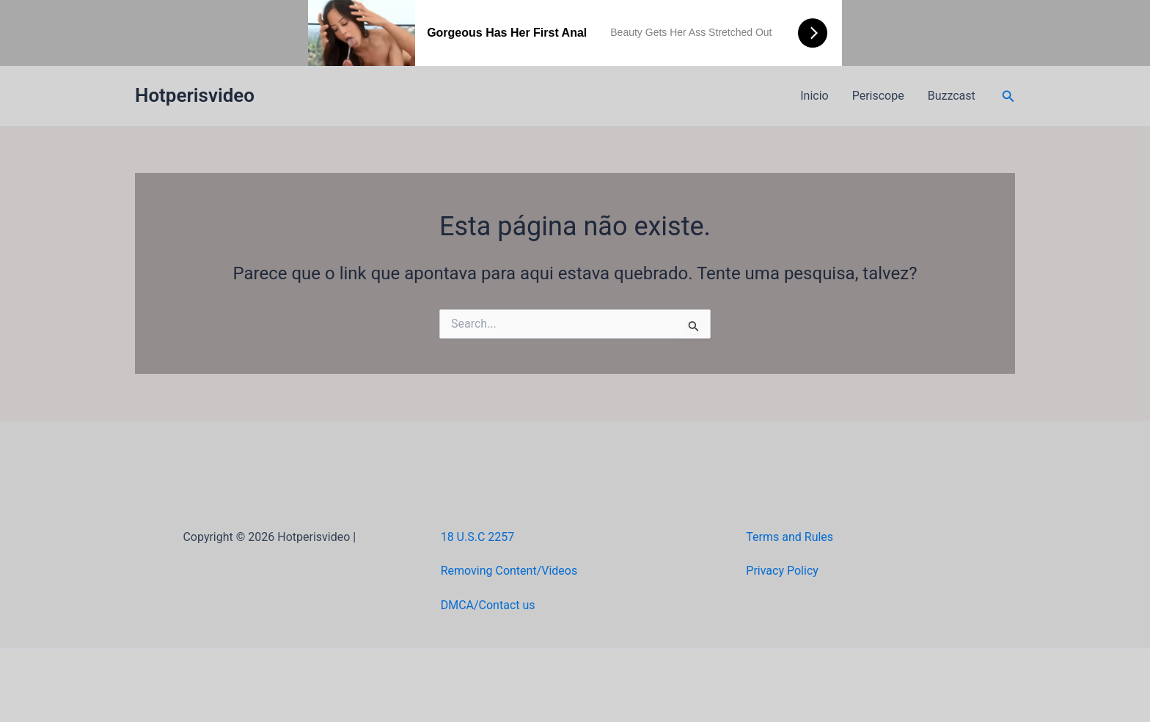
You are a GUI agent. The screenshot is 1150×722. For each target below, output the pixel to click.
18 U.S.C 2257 (478, 537)
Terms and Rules (789, 537)
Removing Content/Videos (509, 571)
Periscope (878, 96)
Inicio (814, 96)
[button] (1008, 96)
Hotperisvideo (194, 95)
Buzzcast (951, 96)
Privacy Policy (782, 571)
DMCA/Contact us (488, 605)
